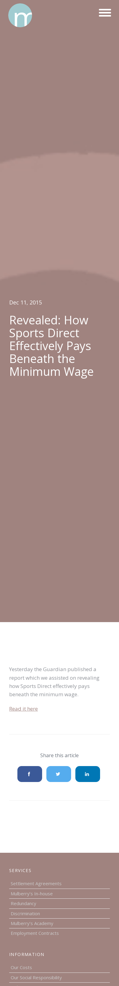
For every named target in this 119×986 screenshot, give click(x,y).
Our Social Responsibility (36, 977)
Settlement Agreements (36, 883)
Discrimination (25, 913)
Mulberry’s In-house (32, 893)
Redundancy (23, 903)
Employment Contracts (35, 933)
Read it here (23, 708)
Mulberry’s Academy (32, 923)
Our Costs (21, 967)
